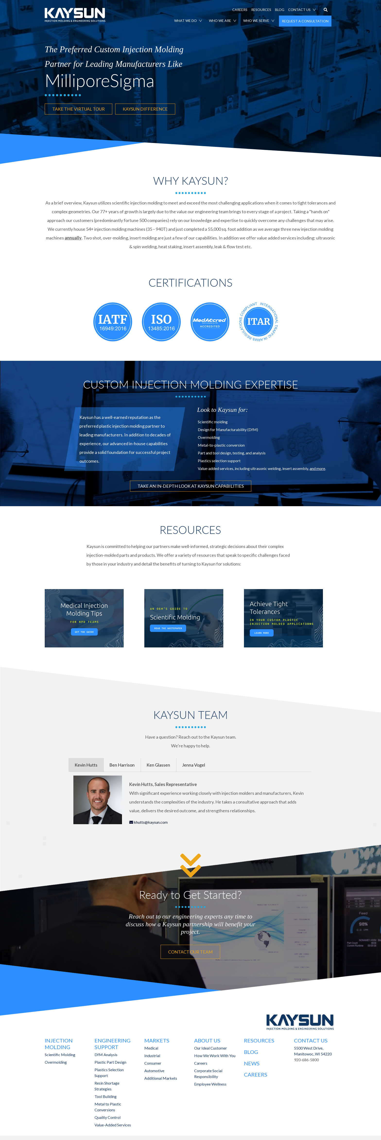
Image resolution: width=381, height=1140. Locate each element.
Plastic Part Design (110, 1060)
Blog (251, 1050)
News (252, 1061)
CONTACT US (299, 10)
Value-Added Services (113, 1123)
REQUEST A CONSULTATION (305, 21)
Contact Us (311, 1039)
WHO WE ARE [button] (220, 20)
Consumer (152, 1061)
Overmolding (56, 1060)
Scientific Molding (60, 1052)
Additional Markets (160, 1076)
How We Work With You (214, 1054)
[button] (325, 10)
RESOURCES (261, 10)
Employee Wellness (210, 1082)
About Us (207, 1039)
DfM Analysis (106, 1052)
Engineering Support (112, 1042)
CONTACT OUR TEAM (190, 950)
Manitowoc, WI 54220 (313, 1052)
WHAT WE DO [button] (185, 20)
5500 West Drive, (308, 1046)
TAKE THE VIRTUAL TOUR (78, 108)
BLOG (279, 10)
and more (317, 468)
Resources (259, 1039)
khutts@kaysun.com (150, 821)
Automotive (154, 1069)
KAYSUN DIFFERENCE (145, 108)
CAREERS (239, 10)
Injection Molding (59, 1042)
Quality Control (108, 1115)
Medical (151, 1046)
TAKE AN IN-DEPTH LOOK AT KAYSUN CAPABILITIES (191, 485)
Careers (200, 1061)
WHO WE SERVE (256, 20)
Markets (156, 1039)
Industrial (152, 1054)
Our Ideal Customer (210, 1046)
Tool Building (106, 1094)
